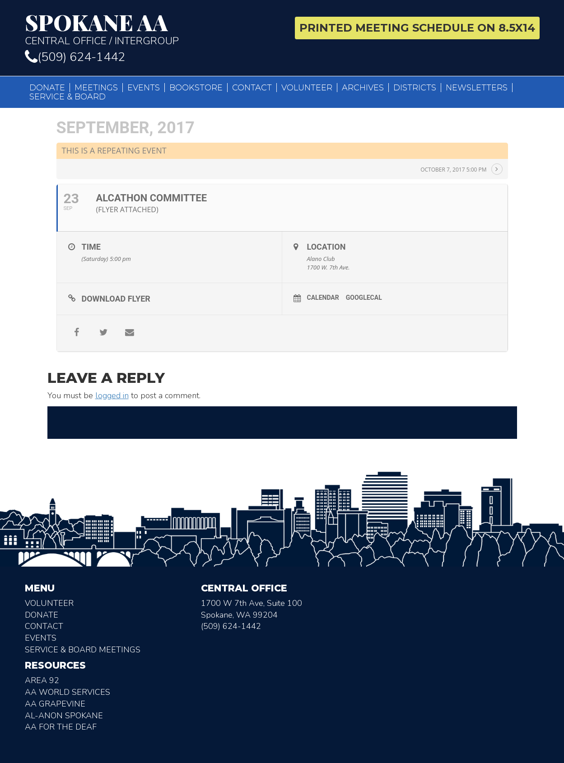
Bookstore (196, 87)
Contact (252, 87)
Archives (363, 87)
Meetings (96, 87)
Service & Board (67, 96)
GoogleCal (364, 297)
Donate (47, 87)
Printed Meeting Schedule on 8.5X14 (417, 27)
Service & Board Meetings (82, 649)
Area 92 (42, 680)
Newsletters (477, 87)
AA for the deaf (61, 726)
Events (143, 87)
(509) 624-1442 (75, 57)
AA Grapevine (55, 703)
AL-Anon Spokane (64, 715)
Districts (414, 87)
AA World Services (67, 692)
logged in (112, 395)
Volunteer (306, 87)
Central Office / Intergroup (150, 29)
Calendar (323, 297)
